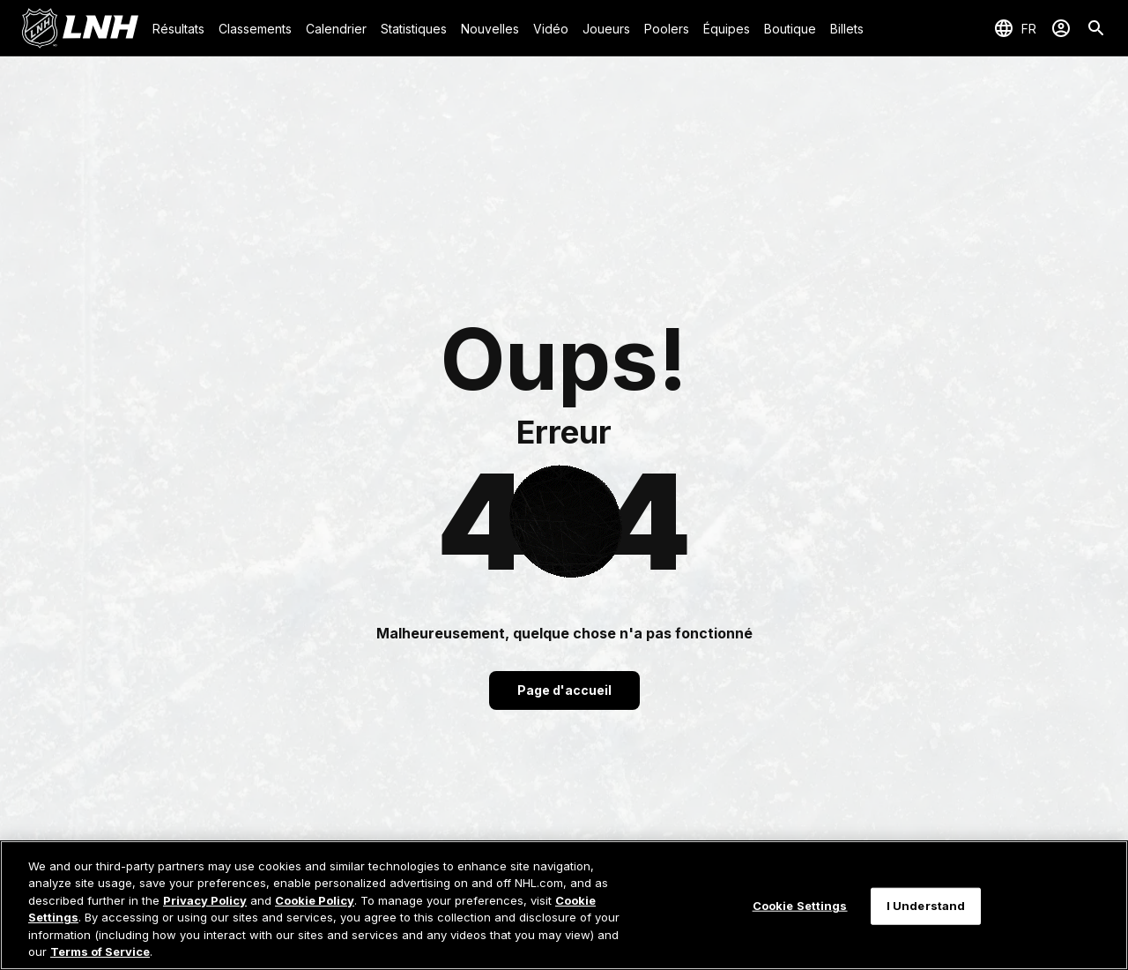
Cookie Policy (314, 900)
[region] (564, 905)
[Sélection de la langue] (1014, 28)
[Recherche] (1096, 28)
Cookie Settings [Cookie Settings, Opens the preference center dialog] (800, 906)
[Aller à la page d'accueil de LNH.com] (79, 28)
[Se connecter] (1061, 28)
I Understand (926, 906)
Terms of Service (100, 951)
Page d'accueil (564, 690)
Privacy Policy (205, 900)
